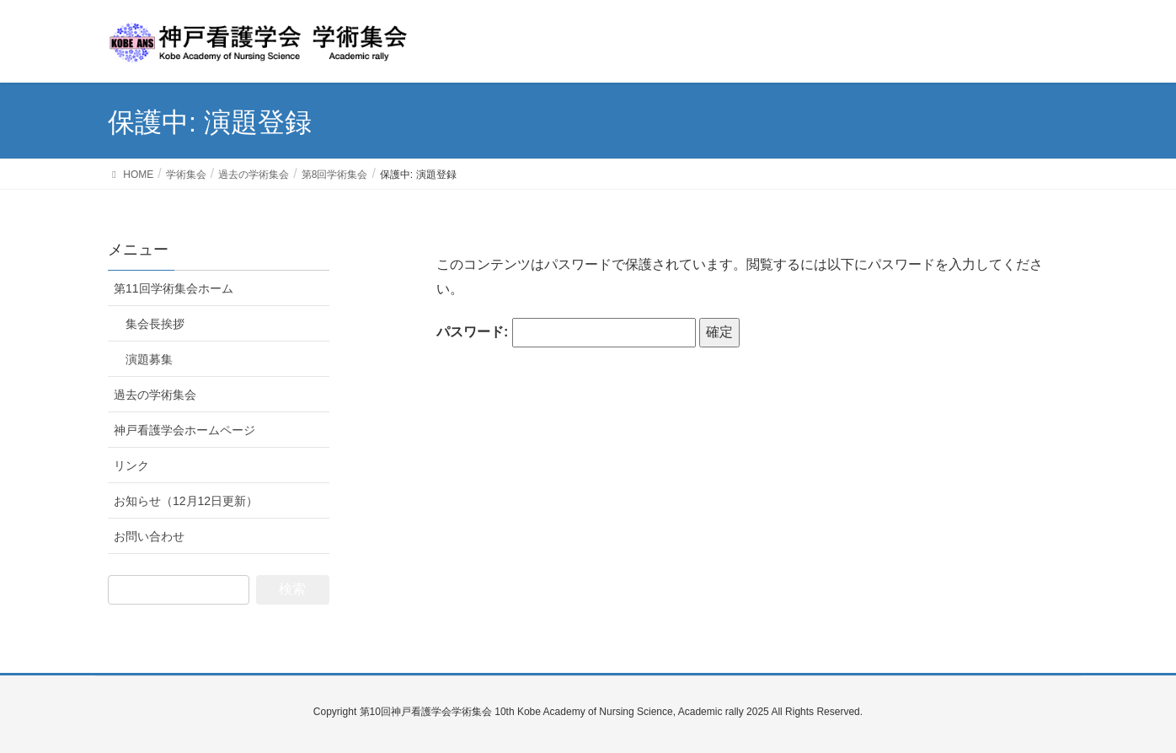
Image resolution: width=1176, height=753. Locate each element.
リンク (131, 465)
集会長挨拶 (155, 324)
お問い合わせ (149, 536)
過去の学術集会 (155, 394)
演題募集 (149, 359)
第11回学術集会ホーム (173, 288)
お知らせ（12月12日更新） (186, 501)
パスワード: (566, 332)
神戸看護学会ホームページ (184, 430)
